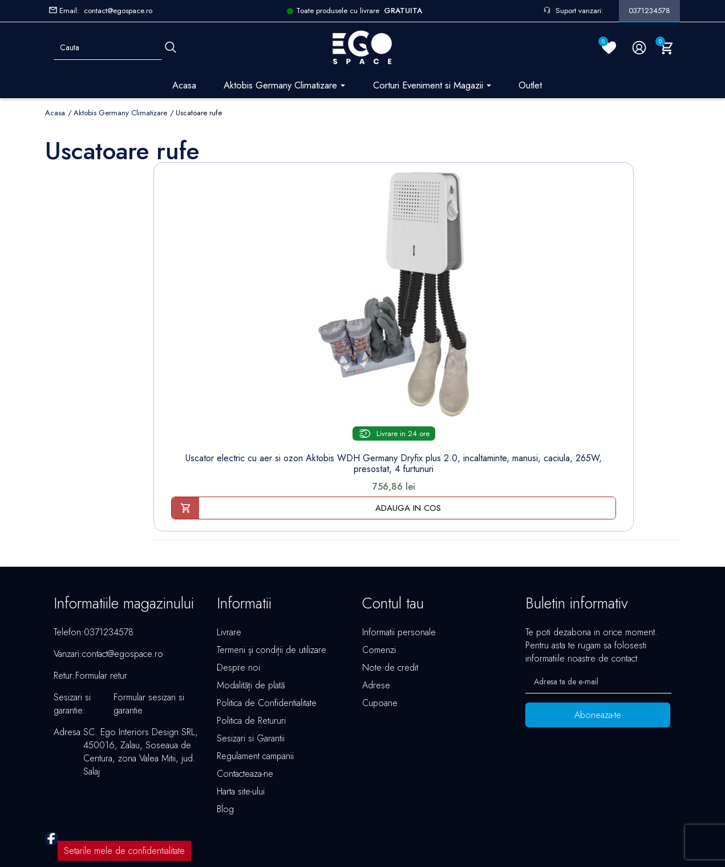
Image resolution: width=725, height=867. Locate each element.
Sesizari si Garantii (251, 667)
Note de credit (390, 596)
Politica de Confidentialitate (267, 631)
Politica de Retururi (251, 649)
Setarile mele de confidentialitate (124, 779)
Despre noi (238, 596)
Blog (225, 737)
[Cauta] (170, 47)
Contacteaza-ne (245, 702)
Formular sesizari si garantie (149, 632)
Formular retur (101, 604)
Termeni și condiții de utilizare (271, 578)
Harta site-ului (241, 720)
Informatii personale (399, 560)
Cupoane (380, 631)
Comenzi (379, 578)
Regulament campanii (255, 684)
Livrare (229, 560)
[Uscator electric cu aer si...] (217, 248)
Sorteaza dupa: (498, 154)
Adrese (376, 613)
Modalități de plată (251, 613)
